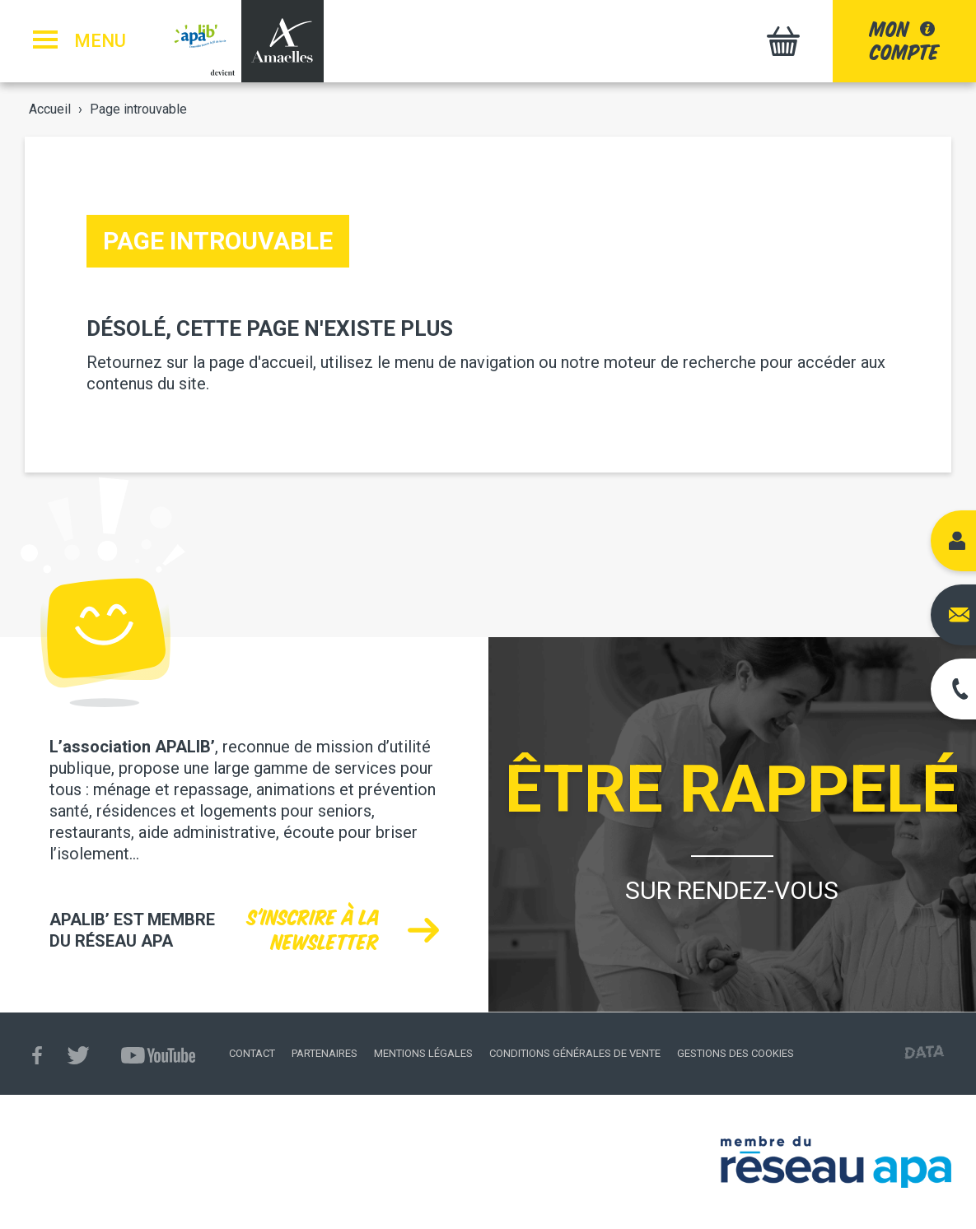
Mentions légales (423, 1053)
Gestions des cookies (735, 1053)
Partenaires (324, 1053)
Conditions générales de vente (575, 1053)
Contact (252, 1053)
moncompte (904, 41)
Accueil (50, 109)
